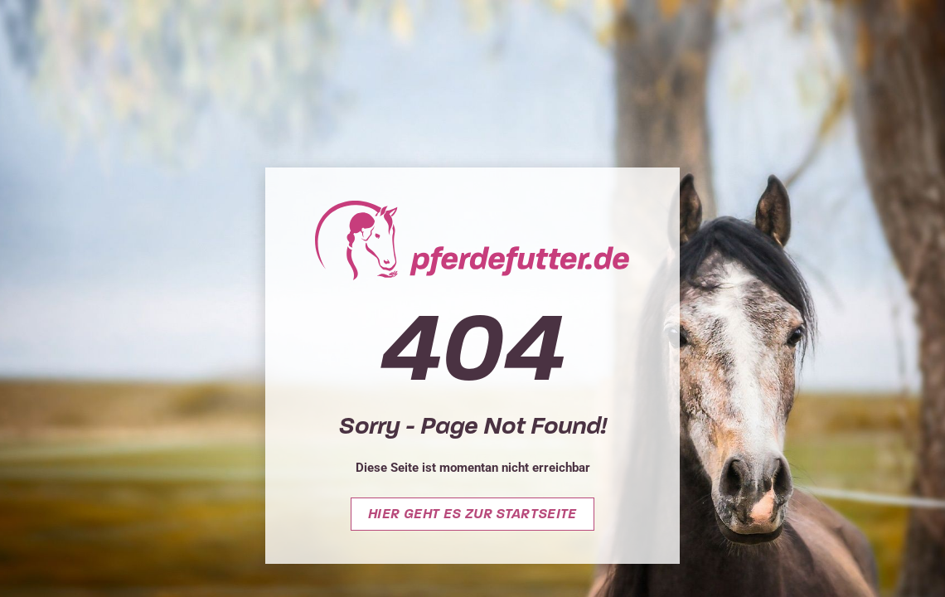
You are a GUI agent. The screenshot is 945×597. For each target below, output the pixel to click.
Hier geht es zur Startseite (472, 513)
